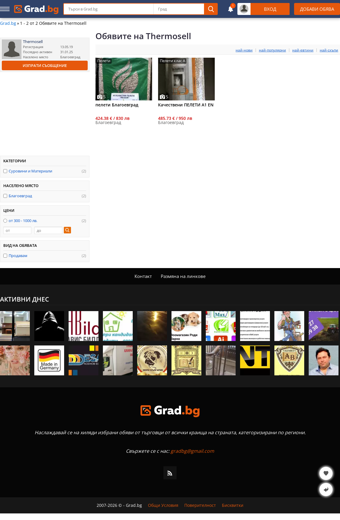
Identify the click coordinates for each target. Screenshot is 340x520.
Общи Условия (163, 505)
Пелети (103, 60)
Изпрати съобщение (45, 65)
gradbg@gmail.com (192, 451)
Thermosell (33, 41)
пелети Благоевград (116, 105)
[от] (17, 230)
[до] (48, 230)
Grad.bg (8, 23)
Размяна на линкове (183, 276)
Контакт (143, 276)
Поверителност (200, 505)
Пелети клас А (172, 60)
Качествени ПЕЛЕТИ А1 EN (186, 105)
